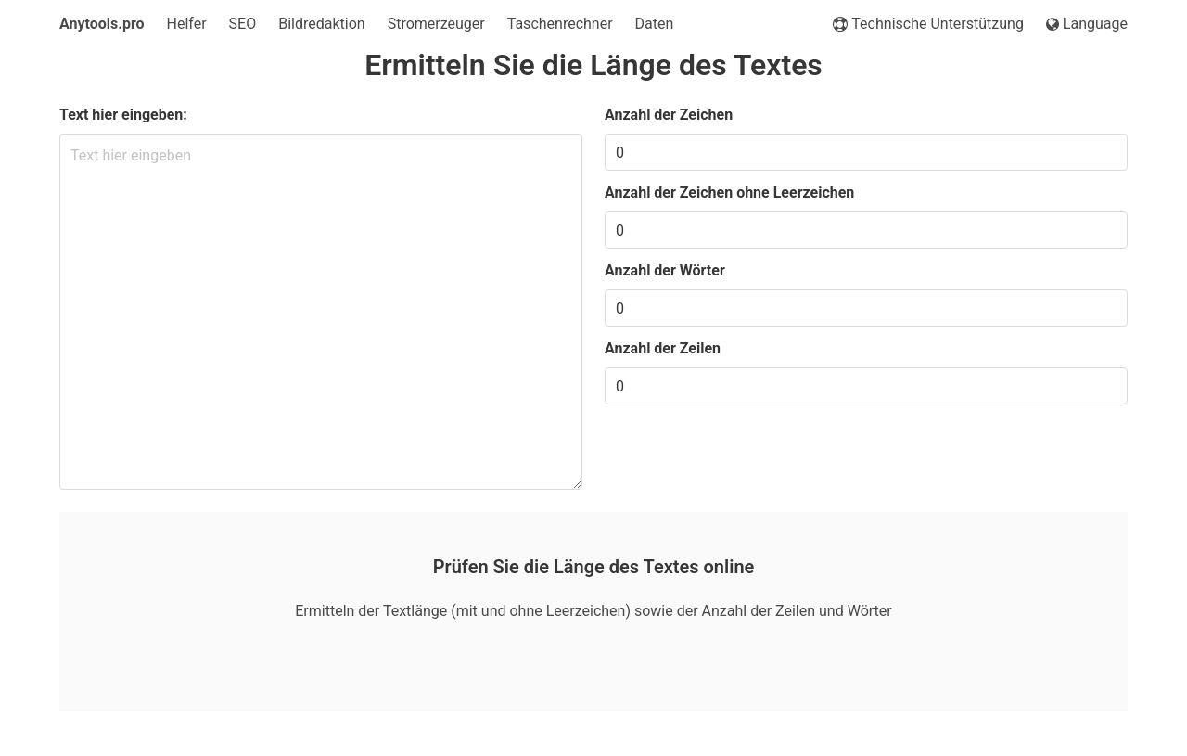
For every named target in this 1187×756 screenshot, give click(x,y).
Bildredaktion (321, 23)
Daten (654, 23)
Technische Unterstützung (928, 23)
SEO (243, 23)
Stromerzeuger (436, 23)
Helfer (187, 23)
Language (1087, 23)
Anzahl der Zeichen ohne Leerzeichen (729, 192)
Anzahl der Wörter (665, 270)
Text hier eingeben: (123, 114)
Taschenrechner (560, 23)
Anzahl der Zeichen (669, 114)
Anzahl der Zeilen (663, 348)
